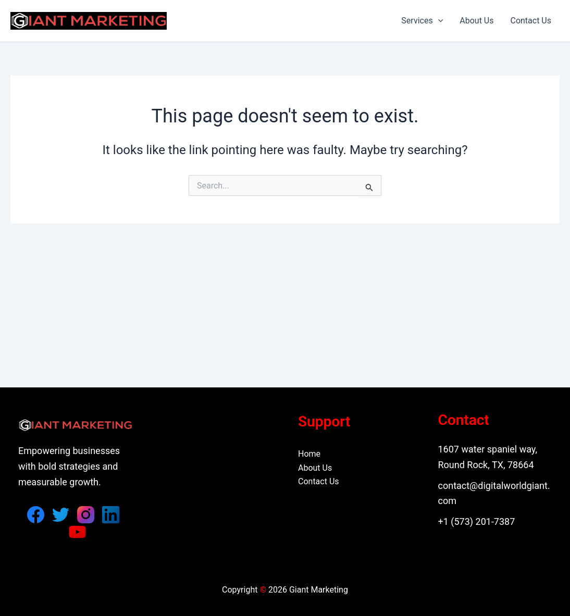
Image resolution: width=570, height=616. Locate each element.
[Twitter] (60, 514)
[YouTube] (77, 531)
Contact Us (530, 21)
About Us (476, 21)
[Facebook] (35, 514)
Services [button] (422, 21)
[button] (438, 21)
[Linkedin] (110, 514)
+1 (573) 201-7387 (476, 521)
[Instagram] (85, 514)
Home (309, 454)
